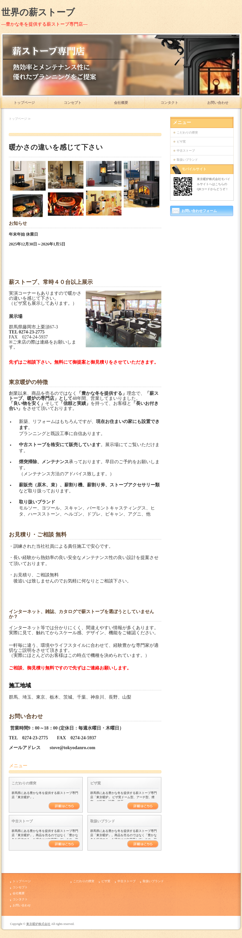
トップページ (24, 103)
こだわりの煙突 (24, 783)
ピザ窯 (95, 783)
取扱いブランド (102, 821)
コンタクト (169, 103)
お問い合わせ (217, 103)
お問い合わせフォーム (199, 211)
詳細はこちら (64, 806)
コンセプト (72, 103)
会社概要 (121, 103)
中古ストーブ (22, 821)
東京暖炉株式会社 (38, 924)
